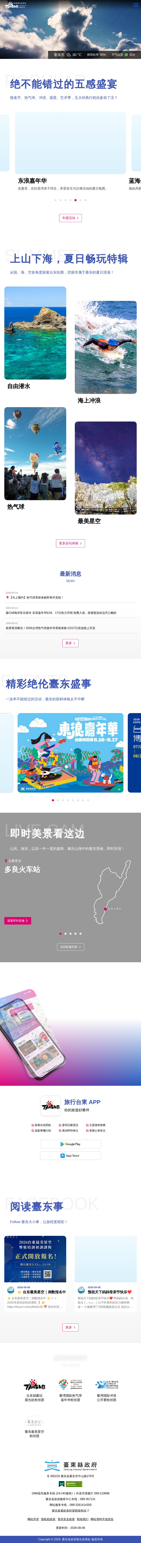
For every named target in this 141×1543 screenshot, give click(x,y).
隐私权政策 (48, 1519)
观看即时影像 (17, 920)
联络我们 (82, 1519)
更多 (70, 643)
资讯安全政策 (66, 1519)
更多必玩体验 (70, 543)
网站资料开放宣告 (102, 1519)
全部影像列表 (70, 946)
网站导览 (33, 1519)
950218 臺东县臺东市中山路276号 (70, 1476)
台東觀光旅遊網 (15, 5)
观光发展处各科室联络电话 (70, 1510)
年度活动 (70, 218)
